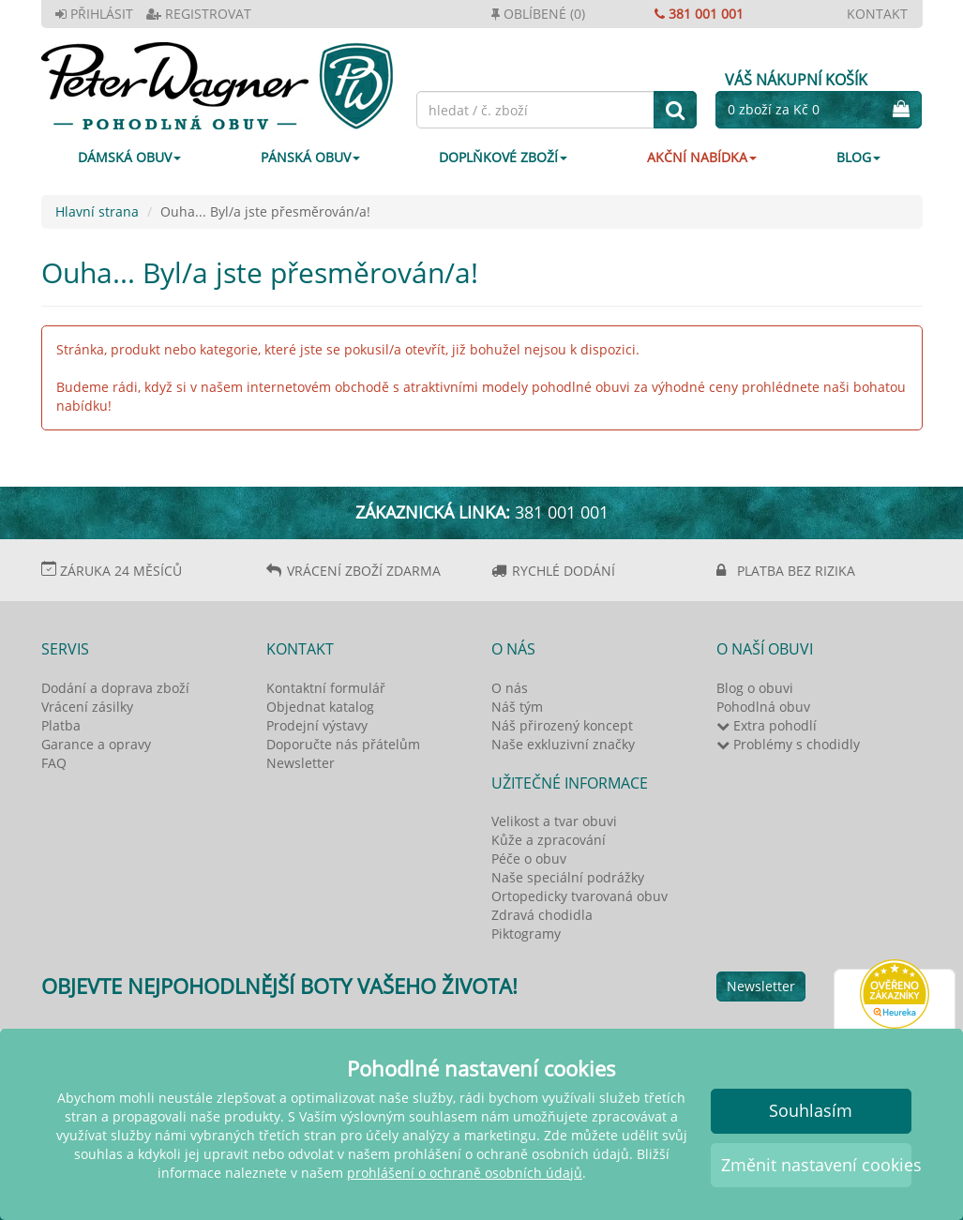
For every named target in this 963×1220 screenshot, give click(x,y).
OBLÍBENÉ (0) (538, 14)
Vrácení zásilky (87, 706)
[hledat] (675, 109)
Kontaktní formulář (325, 688)
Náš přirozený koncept (562, 725)
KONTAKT (877, 14)
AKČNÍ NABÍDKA (702, 157)
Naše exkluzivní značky (563, 744)
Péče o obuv (528, 858)
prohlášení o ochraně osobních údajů (464, 1173)
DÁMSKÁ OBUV (129, 157)
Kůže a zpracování (548, 840)
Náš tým (517, 706)
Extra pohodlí (766, 725)
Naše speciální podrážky (567, 877)
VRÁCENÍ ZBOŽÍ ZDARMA (364, 571)
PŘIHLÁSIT (94, 14)
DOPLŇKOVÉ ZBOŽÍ (503, 157)
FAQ (54, 763)
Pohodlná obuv (763, 706)
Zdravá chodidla (542, 915)
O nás (509, 688)
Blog (858, 157)
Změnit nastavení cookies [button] (816, 1164)
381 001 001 (699, 14)
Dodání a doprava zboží (115, 688)
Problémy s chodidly (788, 744)
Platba (61, 725)
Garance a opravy (96, 744)
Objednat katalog (320, 706)
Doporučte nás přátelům (343, 744)
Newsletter (300, 763)
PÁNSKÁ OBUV (310, 157)
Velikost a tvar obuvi (554, 821)
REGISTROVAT (198, 14)
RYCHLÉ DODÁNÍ (563, 571)
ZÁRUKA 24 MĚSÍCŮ (121, 571)
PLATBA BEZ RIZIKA (796, 571)
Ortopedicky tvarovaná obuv (579, 896)
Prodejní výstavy (317, 725)
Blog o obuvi (754, 688)
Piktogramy (526, 933)
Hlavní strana (97, 211)
